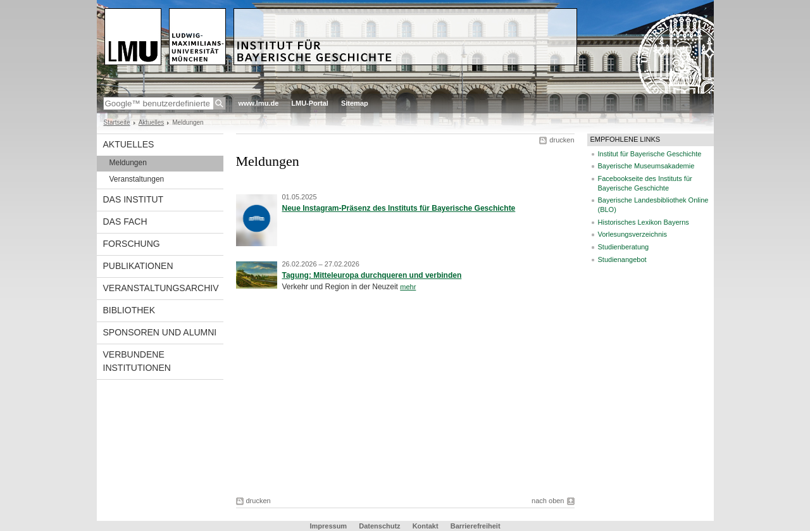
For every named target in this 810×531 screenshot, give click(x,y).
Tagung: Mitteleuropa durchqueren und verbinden (372, 275)
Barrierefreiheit (476, 526)
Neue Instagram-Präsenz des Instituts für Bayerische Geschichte (399, 208)
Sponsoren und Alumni (160, 332)
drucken (561, 140)
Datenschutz (379, 526)
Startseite (117, 122)
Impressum (328, 526)
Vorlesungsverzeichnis (632, 234)
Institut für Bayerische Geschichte (650, 154)
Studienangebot (622, 259)
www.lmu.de (259, 103)
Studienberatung (623, 247)
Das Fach (125, 221)
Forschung (131, 244)
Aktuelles (152, 122)
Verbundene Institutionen (137, 361)
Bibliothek (129, 310)
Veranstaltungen (137, 179)
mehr (408, 286)
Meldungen (128, 162)
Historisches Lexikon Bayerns (643, 222)
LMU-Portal (309, 103)
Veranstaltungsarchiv (161, 288)
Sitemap (354, 103)
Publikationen (138, 266)
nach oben (548, 500)
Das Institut (133, 199)
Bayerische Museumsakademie (646, 166)
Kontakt (426, 526)
